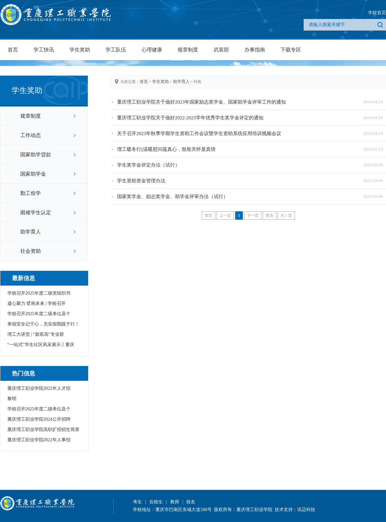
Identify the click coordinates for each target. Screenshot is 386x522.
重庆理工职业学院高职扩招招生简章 (43, 429)
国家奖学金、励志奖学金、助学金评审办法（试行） (172, 196)
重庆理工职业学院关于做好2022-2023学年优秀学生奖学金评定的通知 (190, 117)
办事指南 (254, 49)
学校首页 (377, 12)
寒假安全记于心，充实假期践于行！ (43, 324)
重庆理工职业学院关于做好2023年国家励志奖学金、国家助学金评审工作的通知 (201, 102)
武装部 (221, 49)
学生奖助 (79, 49)
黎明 (11, 398)
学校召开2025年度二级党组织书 (38, 293)
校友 (190, 501)
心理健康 (152, 49)
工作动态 (30, 135)
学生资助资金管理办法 (141, 180)
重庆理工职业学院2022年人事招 (38, 439)
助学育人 (30, 231)
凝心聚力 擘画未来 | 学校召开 (36, 303)
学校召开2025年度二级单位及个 (38, 313)
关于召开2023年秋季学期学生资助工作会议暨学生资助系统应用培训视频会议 (199, 133)
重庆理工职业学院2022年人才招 (38, 388)
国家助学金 (33, 174)
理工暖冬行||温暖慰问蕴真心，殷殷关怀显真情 (166, 149)
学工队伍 (116, 49)
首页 (13, 49)
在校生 (156, 501)
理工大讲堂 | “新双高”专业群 (35, 334)
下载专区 (290, 49)
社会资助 (30, 251)
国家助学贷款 (35, 154)
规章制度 (188, 49)
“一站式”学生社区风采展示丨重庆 (40, 344)
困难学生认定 (35, 212)
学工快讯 (43, 49)
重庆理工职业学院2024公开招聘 (38, 419)
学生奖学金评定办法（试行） (148, 165)
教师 (174, 501)
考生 (137, 501)
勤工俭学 (30, 193)
